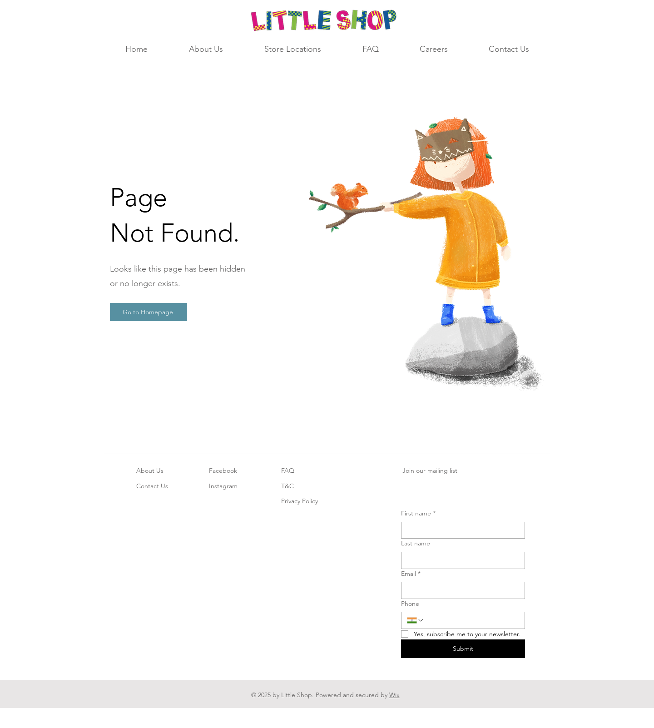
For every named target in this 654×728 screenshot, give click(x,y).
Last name (415, 543)
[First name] (460, 530)
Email (411, 574)
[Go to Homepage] (148, 312)
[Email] (460, 590)
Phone (410, 603)
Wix (394, 695)
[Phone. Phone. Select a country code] (415, 620)
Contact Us (152, 486)
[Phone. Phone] (471, 620)
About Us (150, 470)
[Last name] (460, 560)
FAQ (287, 470)
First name (418, 513)
